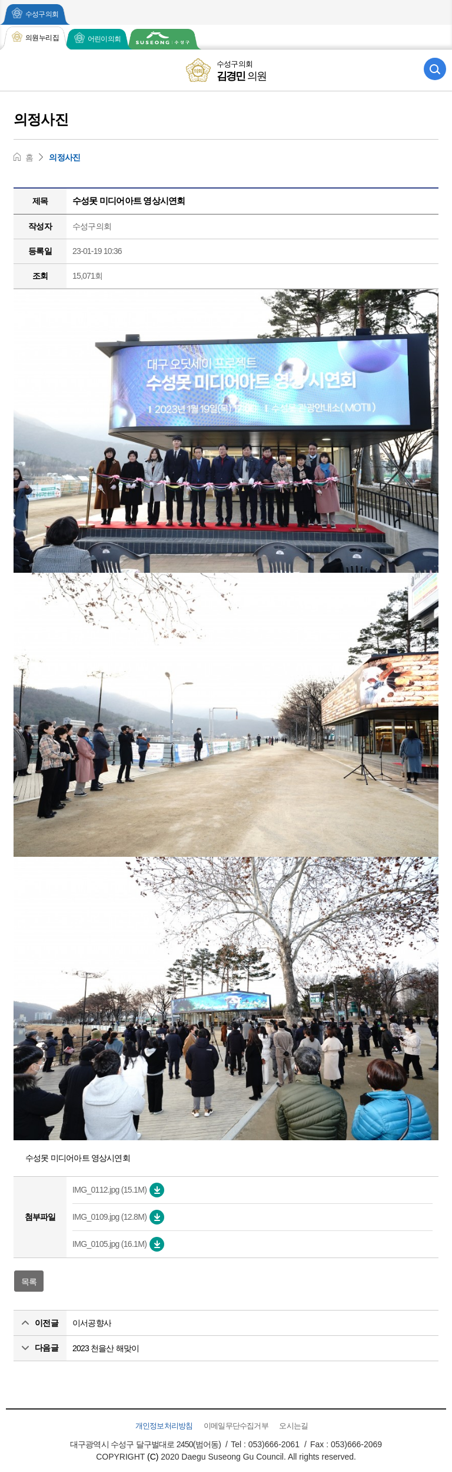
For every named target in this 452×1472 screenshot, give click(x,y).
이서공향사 (91, 1323)
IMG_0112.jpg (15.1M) (118, 1190)
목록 (28, 1281)
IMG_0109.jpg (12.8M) (118, 1217)
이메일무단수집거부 (236, 1425)
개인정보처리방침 (164, 1425)
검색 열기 (435, 69)
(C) (152, 1456)
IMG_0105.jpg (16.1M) (118, 1244)
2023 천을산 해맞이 (105, 1348)
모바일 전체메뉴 (17, 69)
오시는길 (293, 1425)
